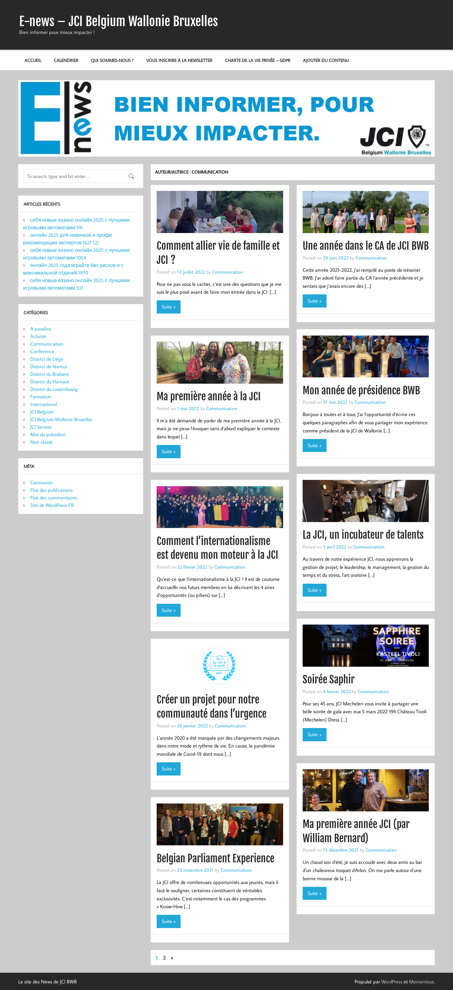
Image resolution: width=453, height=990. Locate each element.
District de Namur (48, 366)
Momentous (421, 981)
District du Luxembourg (54, 389)
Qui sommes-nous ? (112, 60)
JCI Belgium (42, 412)
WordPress (391, 981)
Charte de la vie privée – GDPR (257, 60)
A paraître (40, 328)
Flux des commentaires (53, 497)
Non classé (41, 442)
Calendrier (66, 60)
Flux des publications (51, 490)
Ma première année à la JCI (209, 396)
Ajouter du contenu (326, 60)
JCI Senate (41, 427)
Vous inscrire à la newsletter (179, 60)
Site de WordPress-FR (52, 505)
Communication (227, 272)
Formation (41, 396)
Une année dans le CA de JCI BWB (366, 246)
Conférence (42, 351)
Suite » (169, 306)
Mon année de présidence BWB (361, 390)
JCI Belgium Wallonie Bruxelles (61, 419)
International (43, 404)
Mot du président (48, 434)
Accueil (33, 60)
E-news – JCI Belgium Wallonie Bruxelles (118, 21)
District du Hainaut (49, 381)
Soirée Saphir (329, 679)
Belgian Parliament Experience (215, 858)
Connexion (41, 482)
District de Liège (47, 359)
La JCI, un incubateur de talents (363, 535)
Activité (38, 336)
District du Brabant (49, 374)
